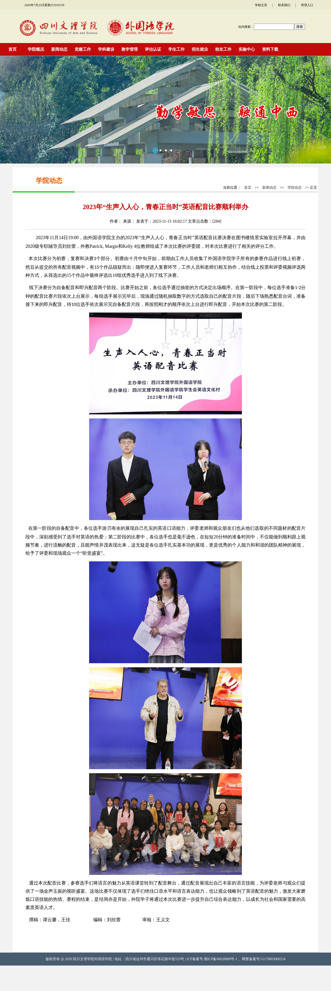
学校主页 (261, 5)
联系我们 (284, 5)
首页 (247, 187)
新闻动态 (269, 187)
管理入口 (307, 5)
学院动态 (294, 187)
